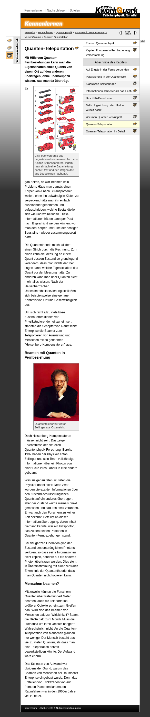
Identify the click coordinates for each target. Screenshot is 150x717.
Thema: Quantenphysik (111, 43)
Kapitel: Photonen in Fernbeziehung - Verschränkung (111, 52)
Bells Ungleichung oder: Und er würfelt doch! (111, 107)
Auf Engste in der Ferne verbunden (111, 69)
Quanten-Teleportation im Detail (111, 131)
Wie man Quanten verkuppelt (111, 117)
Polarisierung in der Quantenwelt (111, 76)
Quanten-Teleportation (111, 124)
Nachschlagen (56, 10)
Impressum (31, 708)
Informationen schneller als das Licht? (111, 91)
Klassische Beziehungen (111, 83)
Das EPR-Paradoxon (111, 98)
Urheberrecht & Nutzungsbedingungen (60, 708)
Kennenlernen (34, 10)
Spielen (75, 10)
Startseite (30, 32)
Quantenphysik (64, 32)
